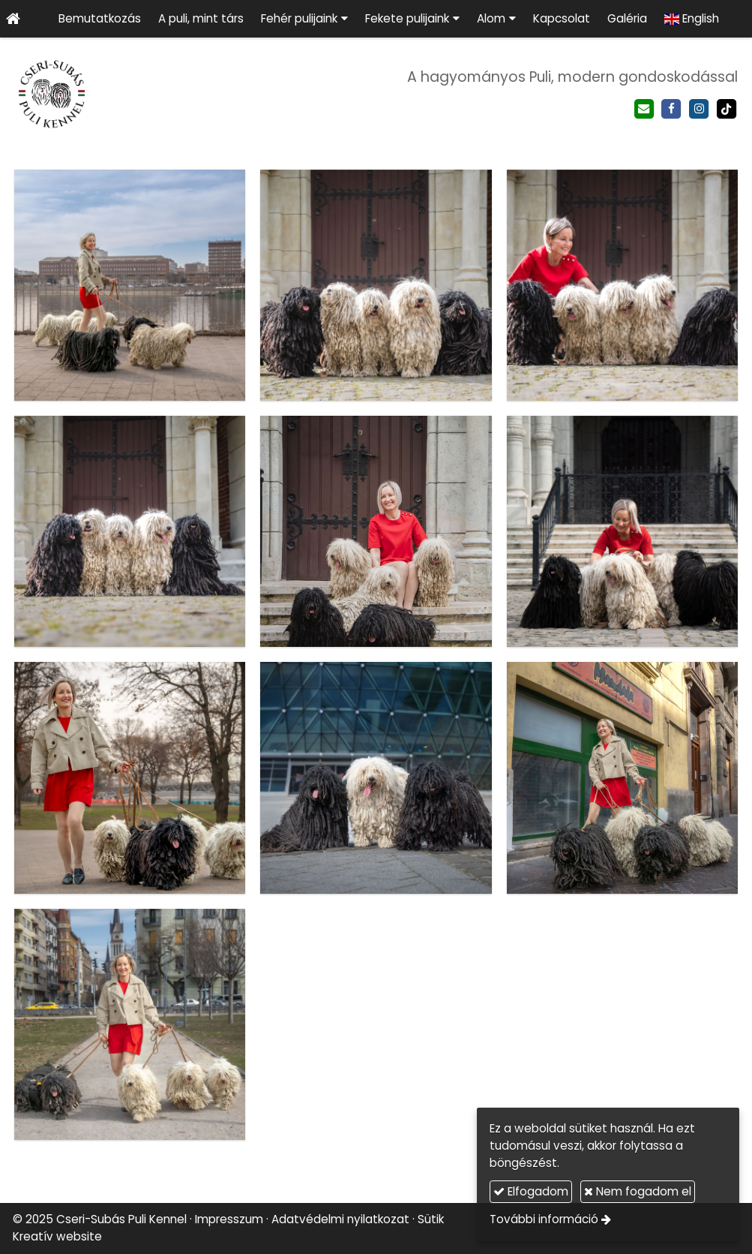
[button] (304, 19)
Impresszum (229, 1219)
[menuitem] (99, 19)
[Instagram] (699, 109)
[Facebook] (671, 109)
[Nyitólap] (12, 19)
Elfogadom (530, 1191)
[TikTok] (726, 109)
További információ (544, 1219)
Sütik (431, 1219)
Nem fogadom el (637, 1191)
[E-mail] (643, 109)
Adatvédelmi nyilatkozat (340, 1219)
